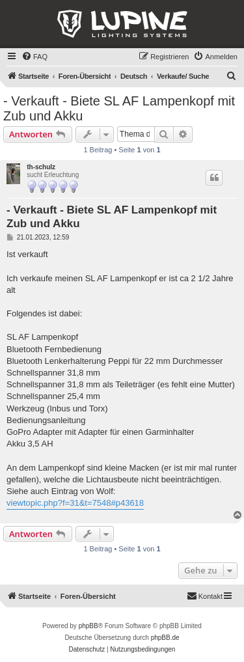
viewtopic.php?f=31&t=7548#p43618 (75, 503)
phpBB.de (165, 637)
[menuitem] (34, 56)
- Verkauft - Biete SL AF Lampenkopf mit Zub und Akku (119, 108)
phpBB (88, 625)
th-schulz (41, 167)
